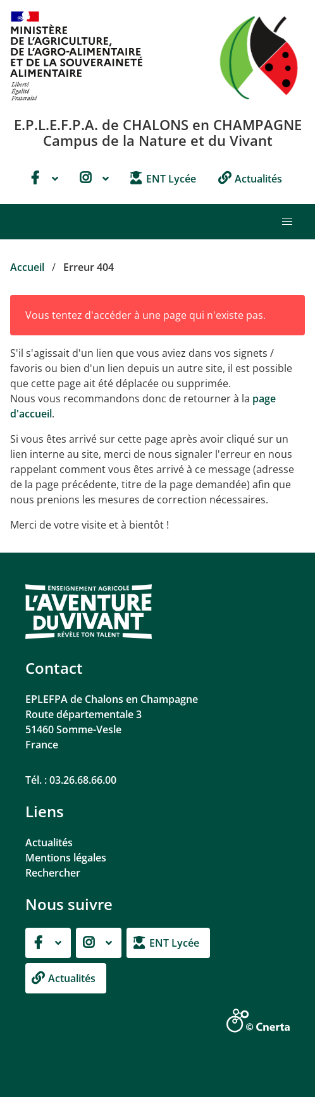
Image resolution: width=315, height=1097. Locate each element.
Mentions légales (65, 858)
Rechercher (52, 873)
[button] (287, 221)
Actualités (49, 842)
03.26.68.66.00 (82, 780)
